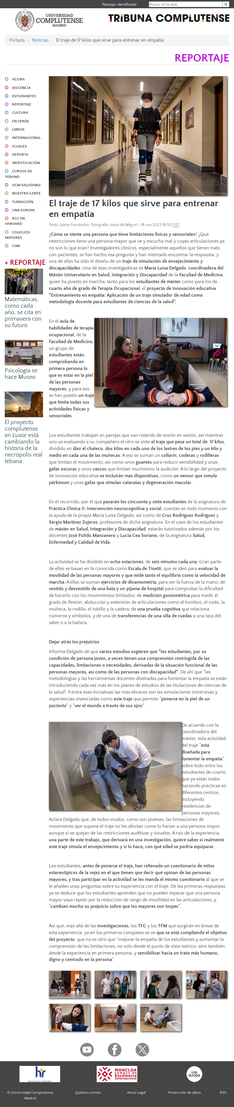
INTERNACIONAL (26, 138)
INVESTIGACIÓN (26, 163)
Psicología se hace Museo (21, 373)
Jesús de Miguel (123, 225)
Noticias (40, 40)
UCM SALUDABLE (26, 185)
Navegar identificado (119, 4)
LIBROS (18, 129)
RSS (223, 1092)
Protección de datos (184, 1092)
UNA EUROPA (23, 210)
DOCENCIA (21, 88)
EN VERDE (20, 121)
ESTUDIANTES (24, 96)
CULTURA (20, 113)
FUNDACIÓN (22, 202)
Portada (17, 40)
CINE (16, 246)
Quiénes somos (88, 1092)
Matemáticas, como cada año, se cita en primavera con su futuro (23, 312)
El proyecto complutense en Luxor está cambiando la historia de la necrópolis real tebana (23, 442)
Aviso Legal (136, 1092)
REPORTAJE (21, 104)
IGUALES (19, 146)
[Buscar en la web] (226, 4)
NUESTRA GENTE (26, 193)
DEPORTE (20, 154)
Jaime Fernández (74, 225)
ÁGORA (18, 79)
